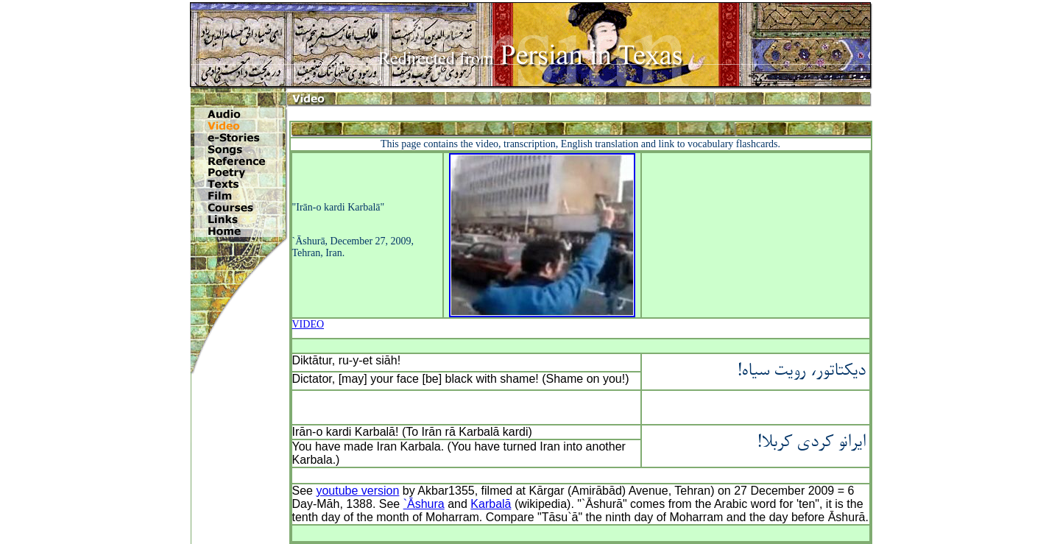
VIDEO (308, 324)
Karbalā (490, 504)
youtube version (357, 490)
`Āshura (424, 504)
